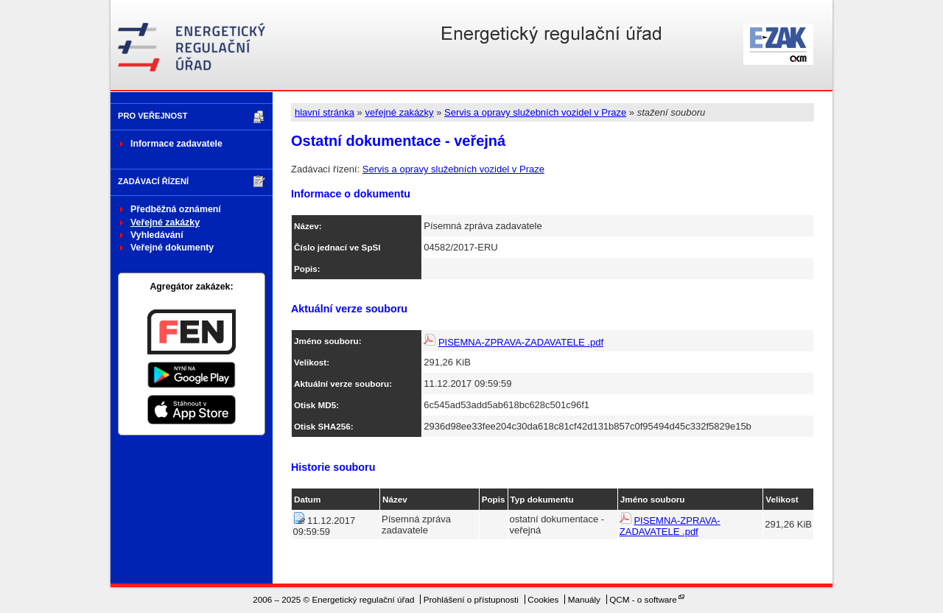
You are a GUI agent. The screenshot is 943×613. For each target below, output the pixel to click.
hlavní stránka (324, 112)
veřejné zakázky (399, 112)
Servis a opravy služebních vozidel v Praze (535, 112)
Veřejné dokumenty (172, 247)
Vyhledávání (156, 235)
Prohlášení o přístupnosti (471, 599)
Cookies (542, 599)
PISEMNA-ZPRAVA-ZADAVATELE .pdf (520, 342)
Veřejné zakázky (165, 222)
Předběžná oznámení (175, 209)
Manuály (584, 599)
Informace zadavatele (176, 144)
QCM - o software (643, 599)
